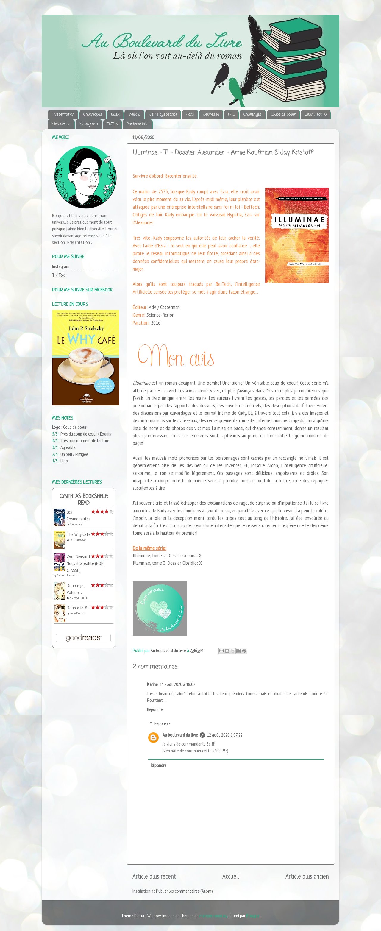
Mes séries (61, 124)
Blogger (252, 915)
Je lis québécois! (163, 114)
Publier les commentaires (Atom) (184, 891)
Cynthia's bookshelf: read (84, 500)
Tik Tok (58, 275)
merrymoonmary (213, 915)
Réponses (162, 723)
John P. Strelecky (78, 540)
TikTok (112, 124)
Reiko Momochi (77, 613)
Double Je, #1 (78, 608)
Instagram (88, 124)
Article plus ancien (307, 876)
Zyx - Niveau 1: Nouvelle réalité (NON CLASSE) (85, 563)
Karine (152, 684)
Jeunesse (211, 114)
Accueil (230, 876)
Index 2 (134, 114)
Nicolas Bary (76, 524)
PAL (231, 114)
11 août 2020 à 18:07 (177, 684)
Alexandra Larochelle (67, 575)
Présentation (63, 114)
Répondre (155, 709)
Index (115, 114)
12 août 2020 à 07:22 (225, 735)
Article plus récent (154, 876)
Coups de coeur (283, 114)
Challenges (252, 114)
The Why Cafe (78, 534)
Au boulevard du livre (180, 735)
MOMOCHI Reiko (78, 598)
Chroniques (92, 114)
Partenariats (138, 124)
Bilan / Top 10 (316, 114)
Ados (190, 114)
